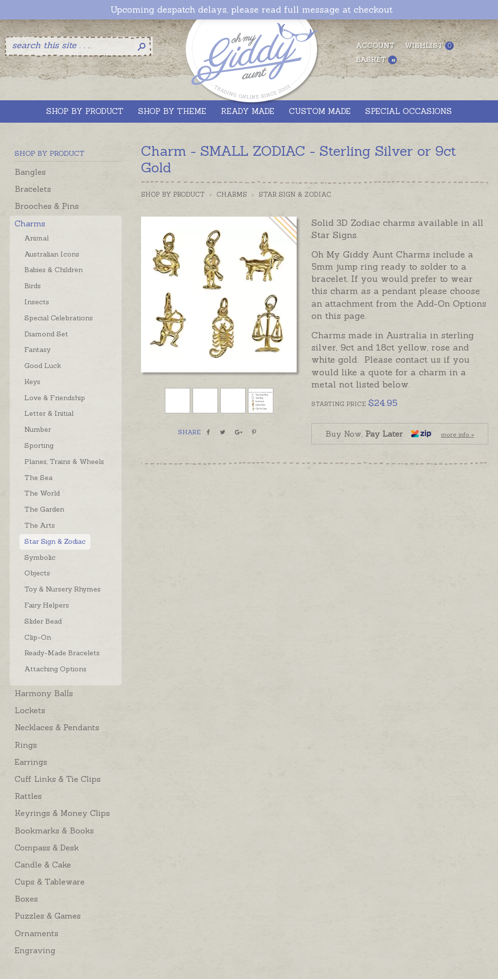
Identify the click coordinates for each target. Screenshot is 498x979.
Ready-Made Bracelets (62, 652)
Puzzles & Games (48, 916)
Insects (36, 301)
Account (375, 45)
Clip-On (37, 637)
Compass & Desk (47, 847)
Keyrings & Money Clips (62, 813)
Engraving (35, 950)
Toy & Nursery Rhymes (62, 589)
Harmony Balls (44, 693)
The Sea (38, 477)
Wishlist (429, 45)
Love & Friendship (54, 397)
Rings (26, 745)
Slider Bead (43, 621)
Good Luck (42, 365)
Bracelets (33, 189)
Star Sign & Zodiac (55, 541)
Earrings (31, 762)
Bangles (30, 172)
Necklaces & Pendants (57, 727)
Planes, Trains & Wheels (64, 461)
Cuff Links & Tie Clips (58, 779)
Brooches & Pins (47, 206)
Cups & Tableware (50, 882)
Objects (37, 573)
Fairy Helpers (46, 605)
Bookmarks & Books (54, 830)
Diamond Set (46, 334)
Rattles (28, 796)
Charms (30, 223)
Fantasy (37, 349)
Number (37, 429)
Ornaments (36, 933)
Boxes (26, 899)
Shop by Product (173, 194)
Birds (32, 285)
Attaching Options (55, 669)
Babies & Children (53, 269)
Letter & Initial (48, 413)
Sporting (38, 445)
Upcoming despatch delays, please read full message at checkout (251, 9)
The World (42, 493)
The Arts (39, 525)
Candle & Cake (43, 864)
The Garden (44, 509)
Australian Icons (51, 254)
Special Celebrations (58, 318)
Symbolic (39, 557)
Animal (36, 238)
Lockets (30, 710)
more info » (457, 434)
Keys (32, 381)
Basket (376, 59)
